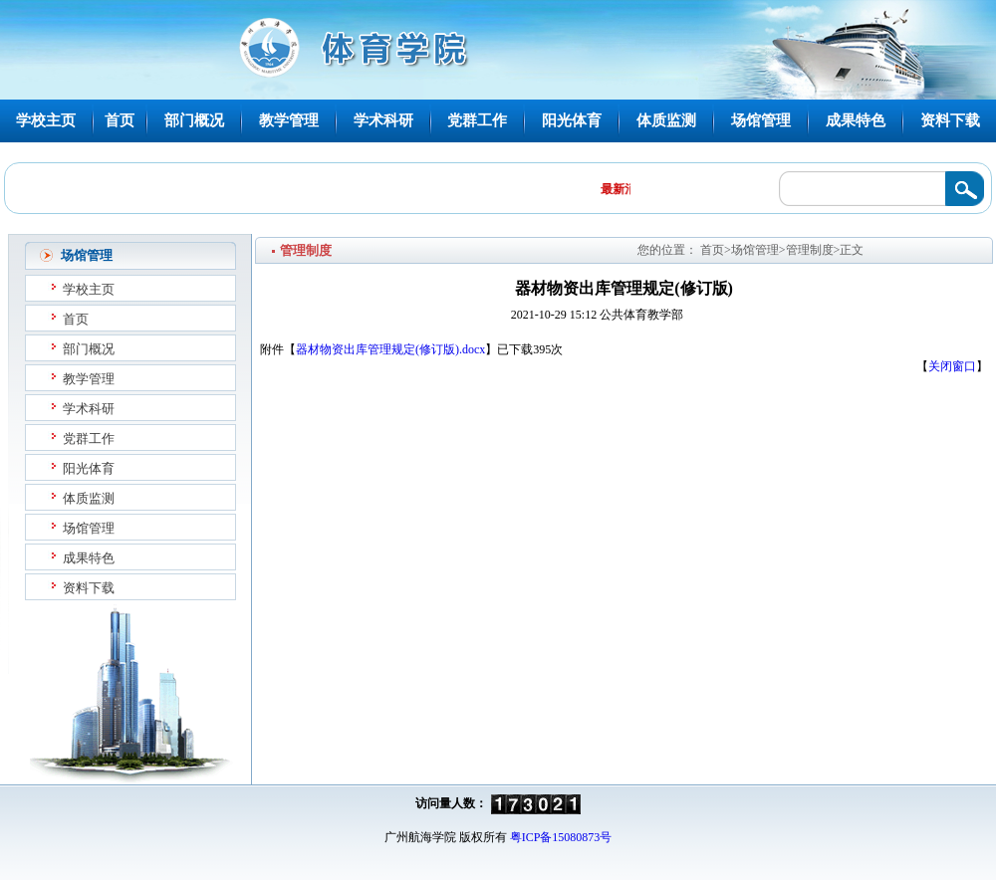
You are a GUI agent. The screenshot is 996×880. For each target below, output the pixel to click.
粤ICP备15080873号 (561, 837)
